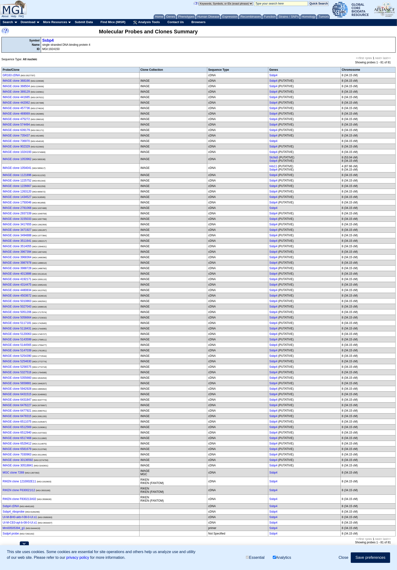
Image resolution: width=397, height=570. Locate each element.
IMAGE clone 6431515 (17, 394)
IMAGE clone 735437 (16, 135)
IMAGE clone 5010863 (17, 301)
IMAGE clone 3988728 (17, 268)
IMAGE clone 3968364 (17, 257)
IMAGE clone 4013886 (17, 273)
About (5, 16)
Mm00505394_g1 (14, 528)
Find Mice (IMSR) (112, 22)
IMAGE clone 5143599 (17, 339)
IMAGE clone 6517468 (17, 438)
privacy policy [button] (77, 557)
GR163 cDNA (11, 75)
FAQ (21, 16)
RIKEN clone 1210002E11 (19, 481)
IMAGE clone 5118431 (17, 328)
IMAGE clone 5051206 (17, 312)
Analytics (282, 557)
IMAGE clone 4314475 (17, 284)
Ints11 (273, 166)
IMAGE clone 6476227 (17, 405)
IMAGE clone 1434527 (17, 197)
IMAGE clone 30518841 (18, 465)
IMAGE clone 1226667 (17, 186)
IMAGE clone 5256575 (17, 366)
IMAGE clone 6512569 (17, 427)
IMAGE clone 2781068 (17, 208)
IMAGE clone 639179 (16, 130)
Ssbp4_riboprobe (13, 511)
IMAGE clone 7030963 (17, 454)
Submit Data (84, 22)
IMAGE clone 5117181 (17, 323)
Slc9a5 (273, 157)
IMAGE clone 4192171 (17, 279)
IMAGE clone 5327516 (17, 372)
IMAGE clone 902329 (16, 146)
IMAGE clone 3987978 (17, 262)
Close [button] (343, 557)
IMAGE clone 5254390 (17, 356)
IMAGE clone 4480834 (17, 290)
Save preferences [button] (370, 557)
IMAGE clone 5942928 (17, 388)
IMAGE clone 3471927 (17, 230)
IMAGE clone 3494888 (17, 235)
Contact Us (175, 22)
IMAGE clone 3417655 (17, 224)
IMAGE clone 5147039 (17, 350)
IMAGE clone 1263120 (17, 191)
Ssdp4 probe (11, 533)
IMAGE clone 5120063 (17, 334)
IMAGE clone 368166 (16, 80)
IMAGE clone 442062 (16, 102)
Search (8, 22)
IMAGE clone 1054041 (17, 168)
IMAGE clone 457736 (16, 108)
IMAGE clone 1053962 (17, 159)
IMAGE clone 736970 (16, 141)
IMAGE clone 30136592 (18, 460)
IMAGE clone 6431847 (17, 399)
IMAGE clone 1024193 (17, 152)
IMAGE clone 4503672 (17, 295)
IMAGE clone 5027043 (17, 306)
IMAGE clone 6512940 (17, 432)
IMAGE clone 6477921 (17, 410)
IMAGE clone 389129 (16, 91)
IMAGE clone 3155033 (17, 219)
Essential (255, 557)
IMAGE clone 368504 (16, 86)
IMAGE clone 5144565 (17, 345)
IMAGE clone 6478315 (17, 416)
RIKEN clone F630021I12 (19, 490)
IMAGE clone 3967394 (17, 251)
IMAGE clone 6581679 (17, 449)
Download (28, 22)
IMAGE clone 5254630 (17, 361)
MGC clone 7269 (13, 472)
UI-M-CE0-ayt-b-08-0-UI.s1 (20, 522)
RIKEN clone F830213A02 (19, 499)
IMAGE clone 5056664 (17, 317)
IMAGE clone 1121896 (17, 175)
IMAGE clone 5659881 (17, 383)
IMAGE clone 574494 (16, 124)
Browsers (198, 22)
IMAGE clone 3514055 (17, 246)
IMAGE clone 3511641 (17, 240)
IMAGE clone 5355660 (17, 377)
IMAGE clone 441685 (16, 97)
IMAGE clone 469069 (16, 113)
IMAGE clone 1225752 (17, 180)
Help (13, 16)
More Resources (55, 22)
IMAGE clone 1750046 (17, 202)
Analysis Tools (146, 22)
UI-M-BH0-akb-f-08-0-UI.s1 (20, 517)
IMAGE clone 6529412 (17, 443)
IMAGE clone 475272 (16, 119)
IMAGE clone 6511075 (17, 421)
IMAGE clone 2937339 (17, 213)
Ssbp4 (48, 40)
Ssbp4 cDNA (11, 506)
